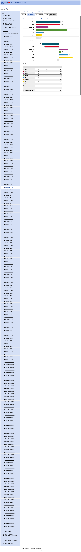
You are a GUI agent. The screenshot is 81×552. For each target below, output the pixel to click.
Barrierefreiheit (38, 548)
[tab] (23, 15)
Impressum (27, 548)
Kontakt (23, 548)
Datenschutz (32, 548)
